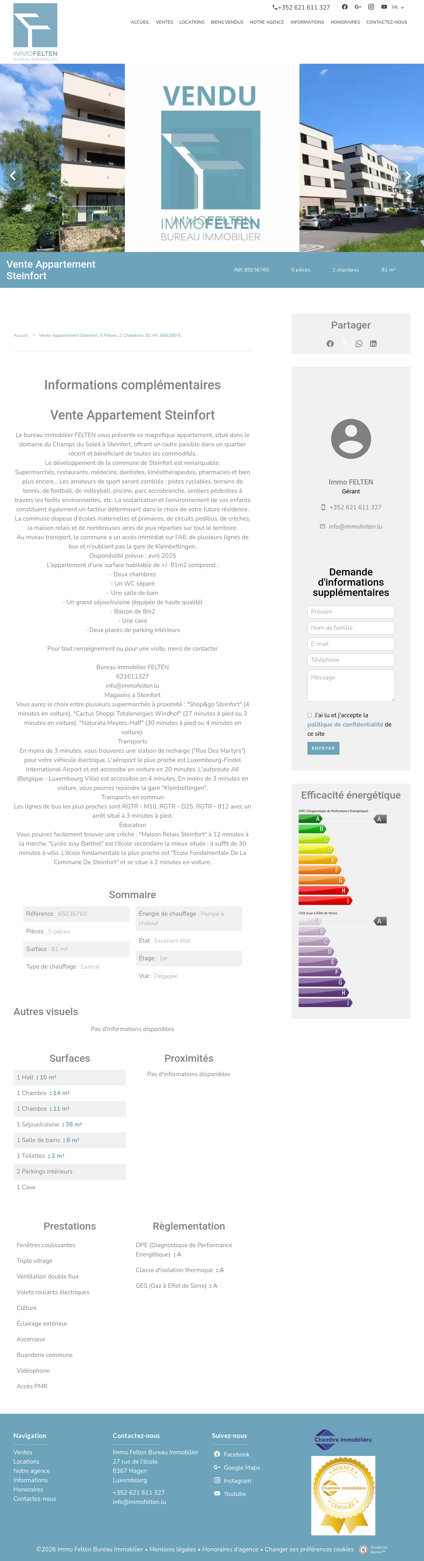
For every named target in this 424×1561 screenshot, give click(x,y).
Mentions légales (173, 1549)
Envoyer (323, 748)
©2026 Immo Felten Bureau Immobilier (90, 1549)
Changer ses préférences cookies (309, 1549)
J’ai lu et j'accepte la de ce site (349, 724)
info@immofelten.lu (355, 527)
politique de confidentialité (345, 724)
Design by (371, 1550)
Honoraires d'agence (230, 1549)
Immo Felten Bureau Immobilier (155, 1452)
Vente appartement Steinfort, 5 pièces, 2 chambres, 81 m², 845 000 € (110, 335)
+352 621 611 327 (356, 507)
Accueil (20, 335)
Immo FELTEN (351, 482)
